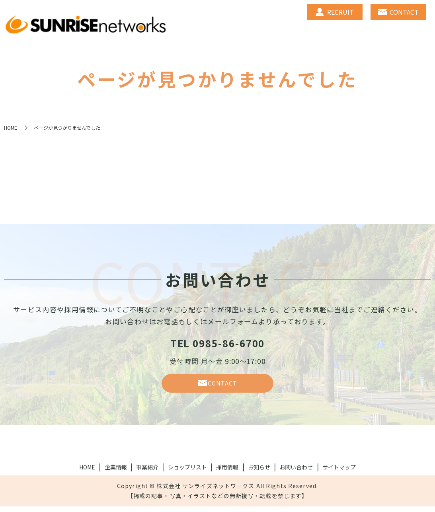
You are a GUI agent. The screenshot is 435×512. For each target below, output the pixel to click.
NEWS (188, 34)
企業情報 (116, 473)
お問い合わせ (296, 473)
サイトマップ (339, 473)
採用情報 (227, 473)
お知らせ (259, 473)
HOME (188, 11)
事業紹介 (147, 473)
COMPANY (235, 11)
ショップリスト (187, 473)
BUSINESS (288, 11)
